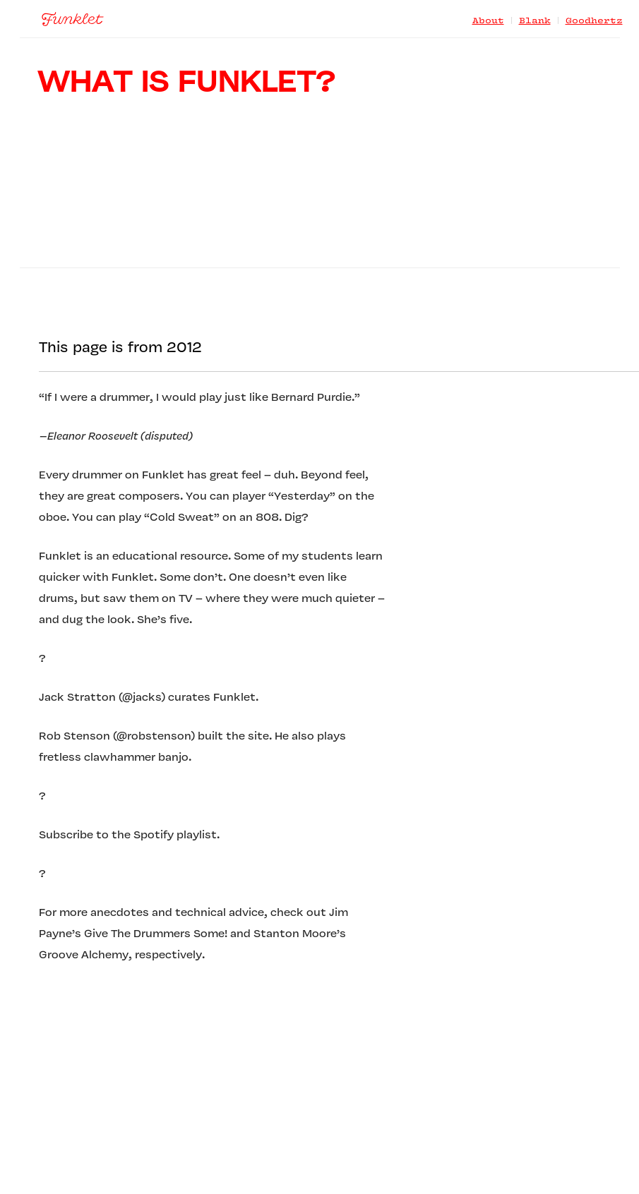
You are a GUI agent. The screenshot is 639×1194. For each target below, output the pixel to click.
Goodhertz (594, 21)
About (488, 21)
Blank (535, 21)
